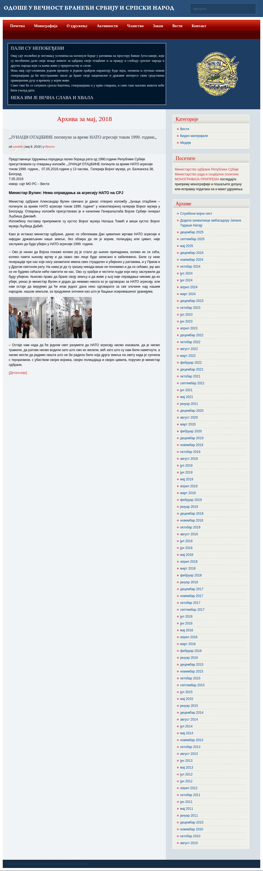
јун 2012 (186, 781)
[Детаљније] (18, 373)
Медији (185, 143)
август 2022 (189, 349)
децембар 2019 (191, 438)
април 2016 (189, 637)
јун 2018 (186, 548)
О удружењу (77, 26)
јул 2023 (186, 315)
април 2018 (189, 562)
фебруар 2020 (191, 431)
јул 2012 (186, 774)
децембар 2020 (191, 411)
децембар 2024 (191, 253)
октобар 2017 (190, 603)
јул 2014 (186, 726)
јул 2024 (186, 273)
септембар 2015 (192, 685)
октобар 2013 (190, 747)
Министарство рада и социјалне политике (207, 174)
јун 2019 (186, 472)
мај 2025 (186, 246)
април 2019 (189, 486)
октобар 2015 (190, 678)
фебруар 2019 (191, 500)
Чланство (135, 26)
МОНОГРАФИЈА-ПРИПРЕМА (197, 179)
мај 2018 (186, 555)
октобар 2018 (190, 527)
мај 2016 (186, 630)
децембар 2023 (191, 301)
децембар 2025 (191, 232)
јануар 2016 (189, 658)
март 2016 (188, 644)
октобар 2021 (190, 376)
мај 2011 (186, 809)
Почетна (17, 26)
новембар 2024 (191, 260)
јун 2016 (186, 623)
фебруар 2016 (191, 651)
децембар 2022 (191, 335)
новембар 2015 (191, 671)
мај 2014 (186, 733)
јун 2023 (186, 321)
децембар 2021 (191, 369)
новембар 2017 (191, 596)
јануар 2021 (189, 404)
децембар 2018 (191, 514)
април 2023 (189, 328)
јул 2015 (186, 692)
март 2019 (188, 493)
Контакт (198, 26)
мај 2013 (186, 767)
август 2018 (189, 534)
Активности (107, 26)
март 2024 (188, 294)
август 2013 (189, 754)
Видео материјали (194, 136)
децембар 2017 (191, 589)
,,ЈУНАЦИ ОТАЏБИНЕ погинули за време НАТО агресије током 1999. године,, (83, 137)
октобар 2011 (190, 795)
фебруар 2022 (191, 363)
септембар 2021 (192, 383)
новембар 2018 (191, 520)
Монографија (46, 26)
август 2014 (189, 719)
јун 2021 (186, 390)
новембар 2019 (191, 445)
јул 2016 (186, 616)
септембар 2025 (192, 239)
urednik (18, 146)
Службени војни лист (196, 213)
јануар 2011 (189, 815)
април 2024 (189, 287)
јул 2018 (186, 541)
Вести (177, 26)
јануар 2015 (189, 706)
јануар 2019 (189, 507)
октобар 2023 (190, 308)
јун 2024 (186, 280)
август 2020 (189, 417)
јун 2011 (186, 802)
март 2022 (188, 356)
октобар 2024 (190, 266)
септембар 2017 (192, 610)
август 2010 (189, 843)
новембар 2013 (191, 740)
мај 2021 (186, 397)
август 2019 (189, 459)
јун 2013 (186, 761)
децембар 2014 (191, 713)
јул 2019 (186, 465)
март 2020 (188, 424)
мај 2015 (186, 699)
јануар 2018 (189, 582)
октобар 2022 (190, 342)
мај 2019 (186, 479)
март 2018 (188, 568)
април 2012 (189, 788)
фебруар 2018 (191, 575)
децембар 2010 (191, 822)
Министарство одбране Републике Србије (207, 169)
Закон (158, 26)
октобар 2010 (190, 836)
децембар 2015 (191, 664)
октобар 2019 (190, 452)
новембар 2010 (191, 829)
